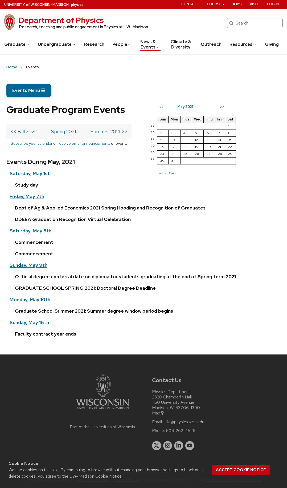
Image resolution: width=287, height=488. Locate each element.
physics (77, 4)
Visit (254, 4)
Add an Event (168, 173)
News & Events (150, 44)
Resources (243, 44)
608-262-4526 (180, 430)
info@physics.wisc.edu (184, 422)
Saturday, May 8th (30, 231)
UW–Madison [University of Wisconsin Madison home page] (36, 4)
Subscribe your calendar (31, 143)
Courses (215, 4)
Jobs (237, 4)
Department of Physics (61, 20)
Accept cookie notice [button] (241, 470)
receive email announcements (84, 143)
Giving (272, 44)
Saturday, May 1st (30, 173)
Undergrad (57, 44)
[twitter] (156, 445)
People (122, 44)
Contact (190, 4)
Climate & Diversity (181, 44)
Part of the (102, 427)
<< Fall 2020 (24, 131)
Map (158, 413)
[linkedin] (178, 445)
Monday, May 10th (30, 299)
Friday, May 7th (27, 196)
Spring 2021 (63, 131)
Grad (17, 44)
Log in (273, 4)
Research (94, 44)
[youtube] (189, 445)
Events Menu (28, 90)
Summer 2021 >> (109, 131)
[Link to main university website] (102, 410)
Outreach (211, 44)
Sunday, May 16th (29, 322)
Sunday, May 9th (28, 265)
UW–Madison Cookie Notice (95, 476)
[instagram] (167, 445)
